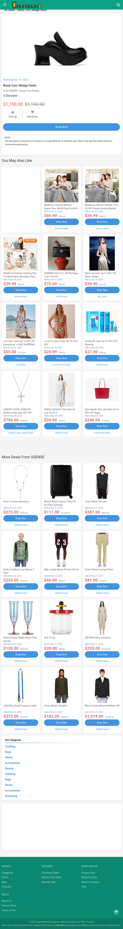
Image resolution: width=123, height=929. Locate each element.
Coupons (6, 886)
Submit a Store (89, 877)
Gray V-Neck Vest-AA (96, 501)
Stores (5, 877)
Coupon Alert (88, 872)
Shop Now (61, 127)
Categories (7, 872)
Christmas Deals (50, 872)
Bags (8, 752)
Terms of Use (9, 910)
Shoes (9, 757)
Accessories (12, 763)
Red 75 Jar (49, 637)
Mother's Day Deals (52, 877)
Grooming (11, 796)
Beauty (9, 768)
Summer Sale (49, 882)
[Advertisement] (20, 199)
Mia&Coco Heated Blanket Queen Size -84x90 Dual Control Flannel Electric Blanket (60, 208)
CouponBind (59, 925)
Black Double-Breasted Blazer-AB (102, 705)
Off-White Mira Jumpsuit (98, 637)
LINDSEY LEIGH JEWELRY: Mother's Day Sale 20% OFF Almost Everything (17, 412)
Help (83, 886)
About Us (6, 901)
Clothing (10, 746)
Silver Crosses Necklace (16, 501)
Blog (4, 882)
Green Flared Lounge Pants (99, 569)
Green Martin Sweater (55, 705)
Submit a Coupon (90, 882)
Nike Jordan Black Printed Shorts (61, 569)
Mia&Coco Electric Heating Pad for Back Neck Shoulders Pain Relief (19, 276)
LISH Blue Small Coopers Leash (20, 705)
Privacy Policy (9, 905)
